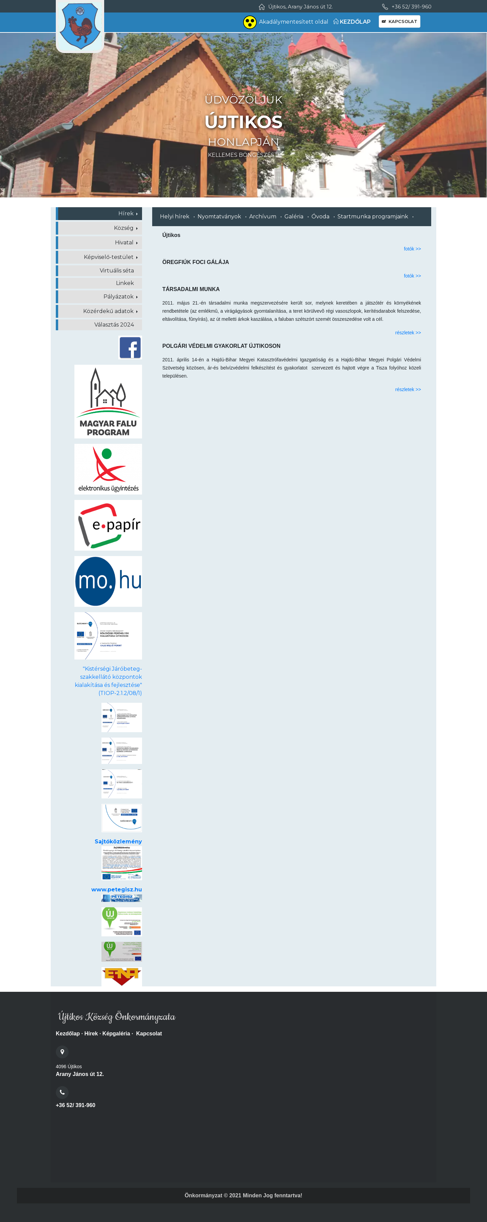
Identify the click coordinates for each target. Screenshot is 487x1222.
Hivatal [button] (125, 242)
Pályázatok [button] (119, 296)
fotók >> (412, 248)
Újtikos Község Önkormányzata (115, 1017)
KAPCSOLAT (399, 21)
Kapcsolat (149, 1033)
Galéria (293, 216)
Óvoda (320, 216)
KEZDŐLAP (352, 22)
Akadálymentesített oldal (285, 22)
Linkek (125, 283)
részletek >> (408, 332)
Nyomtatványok (219, 216)
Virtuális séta (117, 270)
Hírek (91, 1033)
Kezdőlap (68, 1033)
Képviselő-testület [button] (109, 257)
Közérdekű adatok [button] (109, 311)
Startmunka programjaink (373, 216)
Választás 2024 (114, 324)
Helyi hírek (174, 216)
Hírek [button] (126, 213)
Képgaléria (116, 1033)
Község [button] (124, 228)
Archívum (262, 216)
